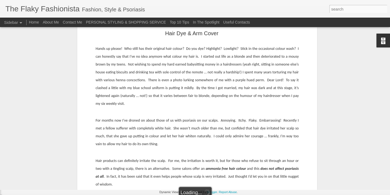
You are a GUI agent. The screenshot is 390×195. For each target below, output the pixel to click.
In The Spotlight (206, 22)
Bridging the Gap (25, 179)
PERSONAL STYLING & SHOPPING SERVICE (126, 22)
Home (34, 22)
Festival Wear (23, 118)
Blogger (212, 192)
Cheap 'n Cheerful (26, 155)
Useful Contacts (236, 22)
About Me (51, 22)
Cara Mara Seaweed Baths (32, 130)
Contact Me (72, 22)
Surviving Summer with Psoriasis (37, 143)
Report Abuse (228, 192)
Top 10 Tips (180, 22)
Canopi (209, 58)
